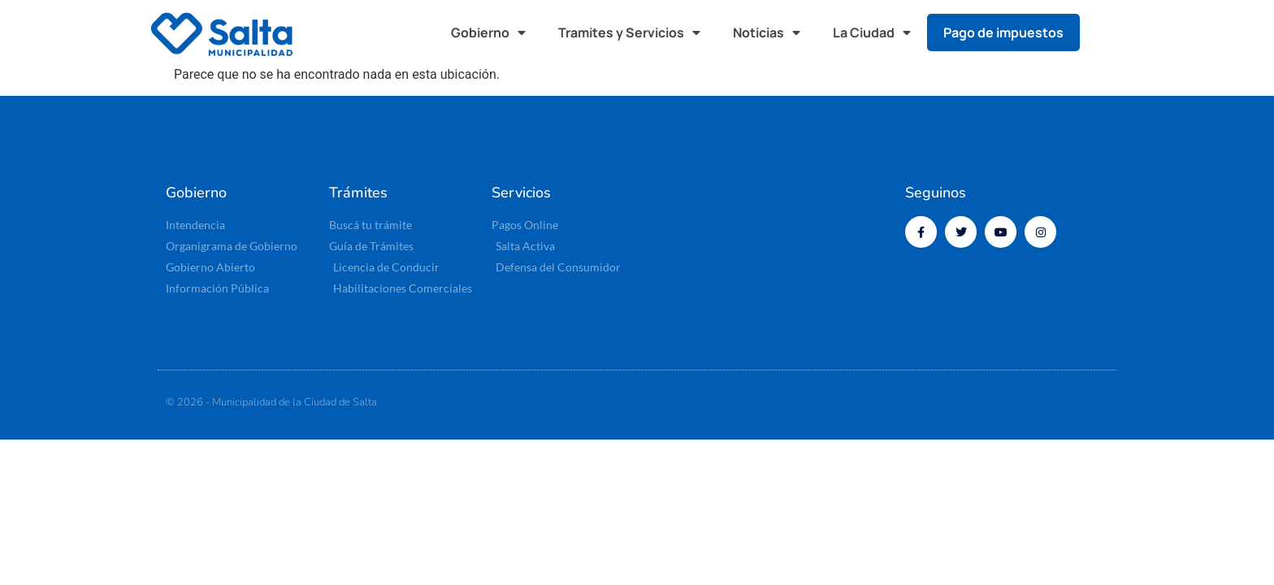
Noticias (766, 32)
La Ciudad (872, 32)
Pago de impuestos (1003, 32)
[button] (1108, 32)
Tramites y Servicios (629, 32)
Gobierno (488, 32)
